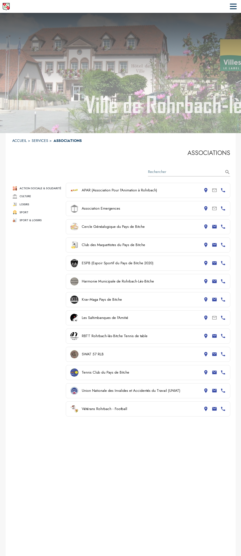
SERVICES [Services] (40, 140)
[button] (37, 188)
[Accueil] (6, 6)
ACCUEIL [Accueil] (19, 140)
